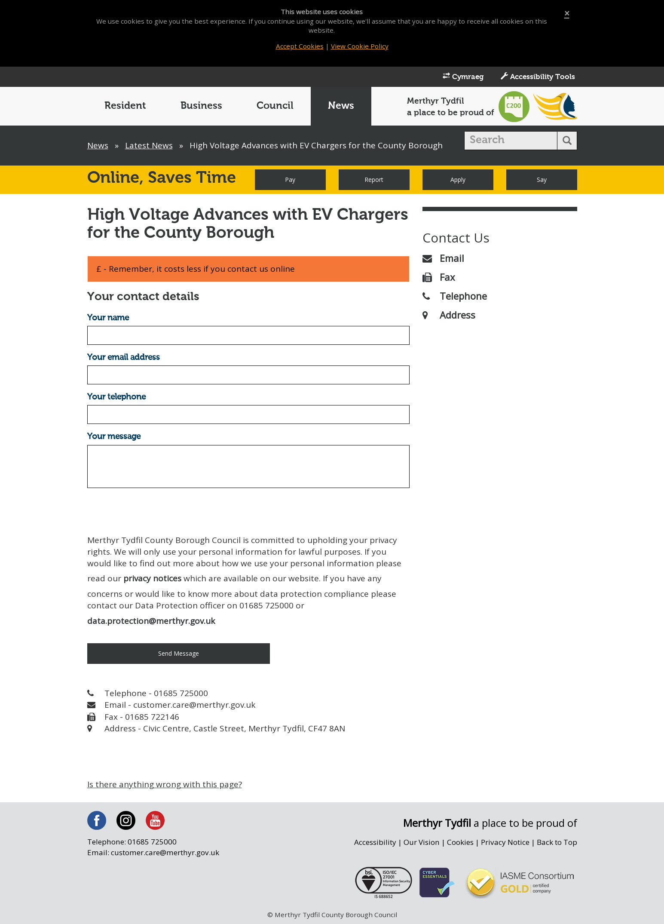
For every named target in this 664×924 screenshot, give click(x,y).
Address (448, 314)
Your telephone (116, 397)
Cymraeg (463, 76)
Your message (114, 437)
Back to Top (557, 842)
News (341, 106)
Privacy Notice (505, 842)
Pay (290, 179)
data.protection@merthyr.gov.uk (151, 620)
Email (443, 258)
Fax (438, 276)
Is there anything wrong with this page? (164, 784)
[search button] (567, 140)
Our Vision (422, 842)
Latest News (149, 145)
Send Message (178, 653)
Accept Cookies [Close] (300, 46)
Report (373, 179)
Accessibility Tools (538, 76)
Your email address (123, 357)
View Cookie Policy (360, 46)
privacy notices (152, 578)
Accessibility (375, 842)
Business (201, 106)
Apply (457, 179)
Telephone (454, 295)
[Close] (567, 13)
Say (542, 179)
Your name (108, 318)
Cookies (460, 842)
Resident (125, 106)
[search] (510, 140)
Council (275, 106)
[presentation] (152, 511)
